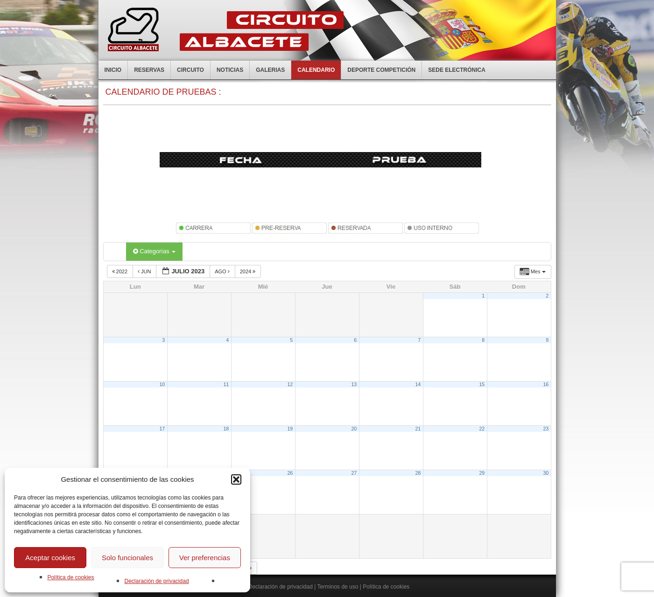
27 (354, 473)
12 (290, 384)
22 (482, 428)
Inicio (113, 70)
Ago (223, 271)
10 (162, 384)
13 (354, 384)
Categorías (154, 251)
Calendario (316, 70)
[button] (236, 479)
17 (162, 428)
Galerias (270, 70)
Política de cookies (70, 577)
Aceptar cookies (50, 558)
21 (418, 428)
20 (354, 428)
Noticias (230, 70)
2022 (120, 271)
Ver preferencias (204, 558)
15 (482, 384)
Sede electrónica (456, 70)
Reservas (149, 70)
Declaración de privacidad (156, 581)
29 (482, 473)
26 (290, 473)
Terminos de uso (337, 586)
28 (418, 473)
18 (226, 428)
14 (418, 384)
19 (290, 428)
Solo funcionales (127, 558)
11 (226, 384)
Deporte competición (381, 70)
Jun (145, 271)
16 (546, 384)
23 (546, 428)
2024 (248, 271)
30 (546, 473)
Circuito (190, 70)
